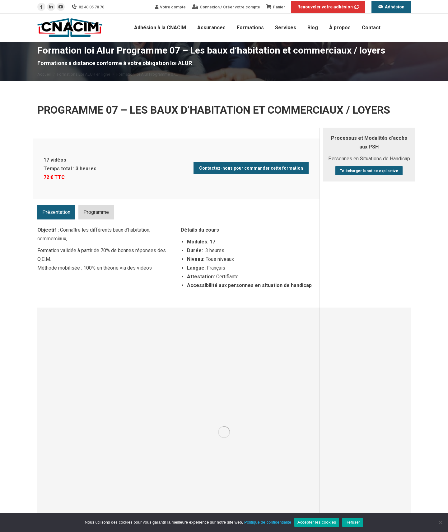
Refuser (352, 522)
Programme (96, 212)
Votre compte (170, 7)
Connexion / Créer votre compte (226, 7)
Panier (275, 7)
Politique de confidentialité (267, 522)
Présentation (56, 212)
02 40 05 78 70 (87, 7)
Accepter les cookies (316, 522)
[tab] (56, 212)
